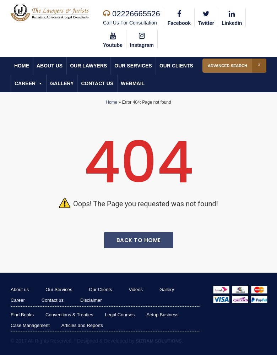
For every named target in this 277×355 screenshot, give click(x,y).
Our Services (133, 66)
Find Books (22, 314)
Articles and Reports (82, 325)
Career (29, 83)
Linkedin (232, 17)
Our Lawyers (88, 66)
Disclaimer (91, 300)
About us (50, 66)
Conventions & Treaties (69, 314)
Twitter (206, 17)
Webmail (133, 83)
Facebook (179, 17)
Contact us (97, 83)
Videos (136, 289)
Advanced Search (237, 66)
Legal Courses (120, 314)
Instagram (142, 39)
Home (21, 66)
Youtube (113, 39)
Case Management (30, 325)
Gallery (62, 83)
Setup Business (162, 314)
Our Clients (176, 66)
